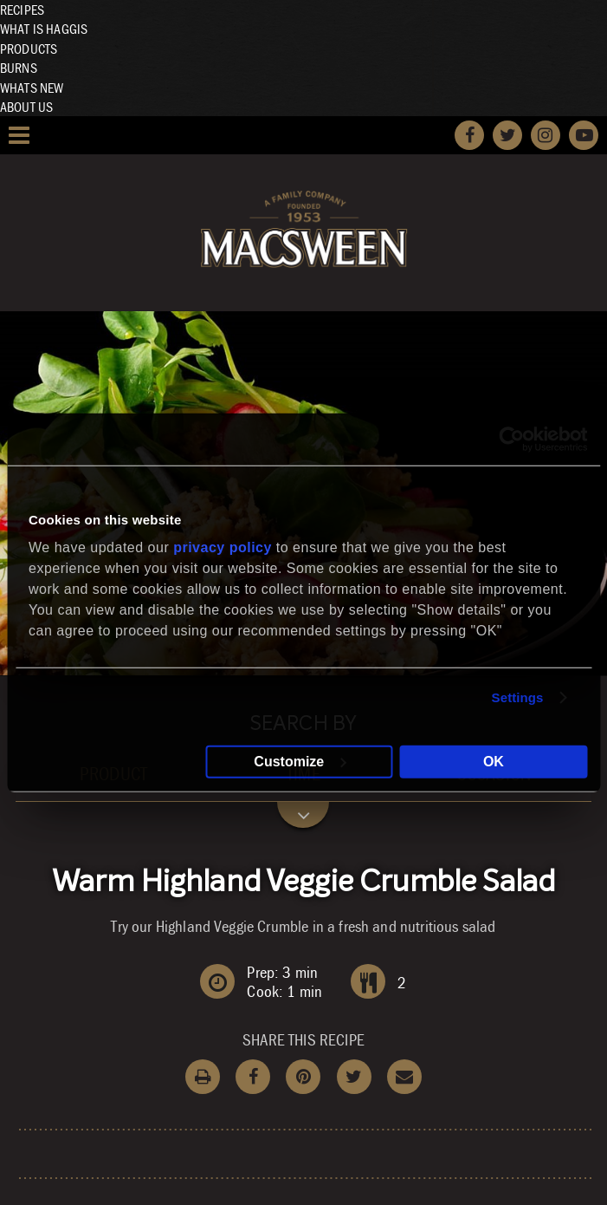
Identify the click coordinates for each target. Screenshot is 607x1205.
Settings (518, 697)
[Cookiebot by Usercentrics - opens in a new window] (511, 440)
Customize (300, 760)
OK (493, 760)
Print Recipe (202, 1076)
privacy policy (222, 546)
